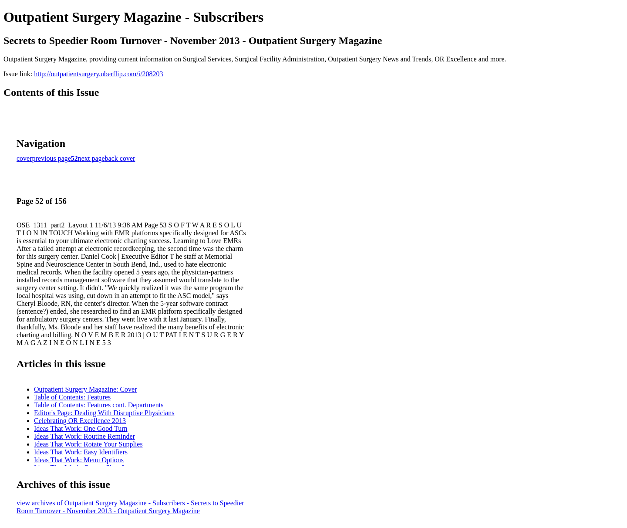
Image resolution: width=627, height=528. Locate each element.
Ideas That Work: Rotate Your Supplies (88, 444)
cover (24, 158)
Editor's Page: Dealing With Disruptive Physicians (104, 412)
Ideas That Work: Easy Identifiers (81, 452)
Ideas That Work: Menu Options (79, 460)
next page (91, 158)
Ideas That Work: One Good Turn (81, 428)
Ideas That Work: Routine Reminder (84, 436)
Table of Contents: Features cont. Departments (98, 405)
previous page (51, 158)
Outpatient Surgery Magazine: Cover (85, 389)
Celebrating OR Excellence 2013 (80, 420)
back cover (120, 158)
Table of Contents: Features (72, 397)
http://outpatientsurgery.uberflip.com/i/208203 (98, 74)
